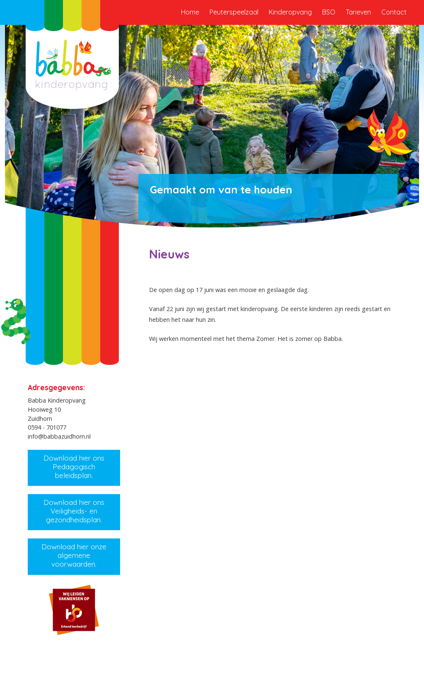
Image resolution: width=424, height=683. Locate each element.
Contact (394, 12)
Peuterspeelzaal (234, 12)
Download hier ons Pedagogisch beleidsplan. (73, 466)
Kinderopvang (290, 12)
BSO (328, 12)
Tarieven (358, 12)
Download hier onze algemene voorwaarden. (73, 555)
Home (190, 12)
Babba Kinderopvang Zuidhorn (72, 62)
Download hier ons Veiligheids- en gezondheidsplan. (73, 511)
